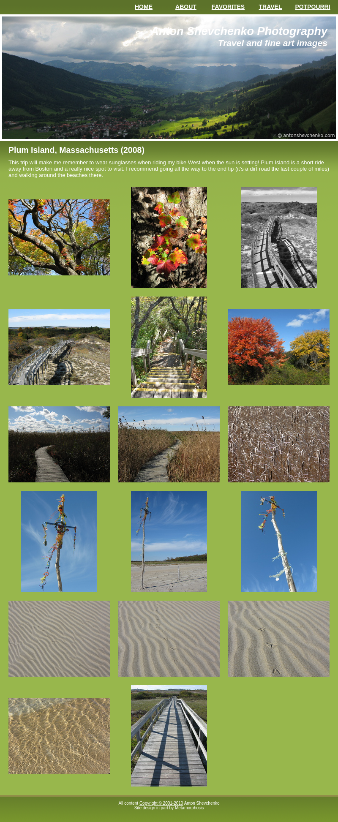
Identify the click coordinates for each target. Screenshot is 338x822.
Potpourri (312, 6)
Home (144, 6)
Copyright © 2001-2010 (161, 803)
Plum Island (275, 162)
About (185, 6)
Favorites (228, 6)
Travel (270, 6)
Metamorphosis (189, 808)
